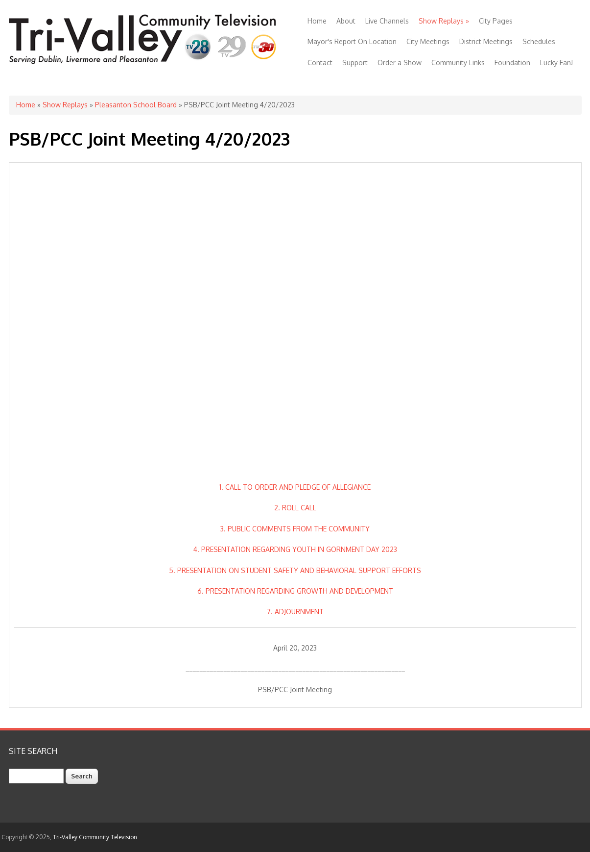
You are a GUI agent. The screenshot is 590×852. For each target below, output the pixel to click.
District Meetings (486, 41)
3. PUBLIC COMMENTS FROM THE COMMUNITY (295, 529)
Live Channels (387, 21)
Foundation (512, 62)
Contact (319, 62)
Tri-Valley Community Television (95, 837)
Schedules (538, 41)
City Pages (496, 21)
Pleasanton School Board (136, 104)
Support (355, 62)
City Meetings (427, 41)
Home (317, 21)
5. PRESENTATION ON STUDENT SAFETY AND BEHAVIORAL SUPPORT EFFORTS (295, 570)
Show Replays (444, 21)
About (345, 21)
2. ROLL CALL (295, 507)
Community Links (458, 62)
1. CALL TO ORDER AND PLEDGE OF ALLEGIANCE (295, 487)
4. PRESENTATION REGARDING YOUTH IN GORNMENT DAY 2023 (295, 549)
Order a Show (400, 62)
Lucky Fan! (556, 62)
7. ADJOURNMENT (295, 611)
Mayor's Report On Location (352, 41)
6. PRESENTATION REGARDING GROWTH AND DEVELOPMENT (295, 591)
